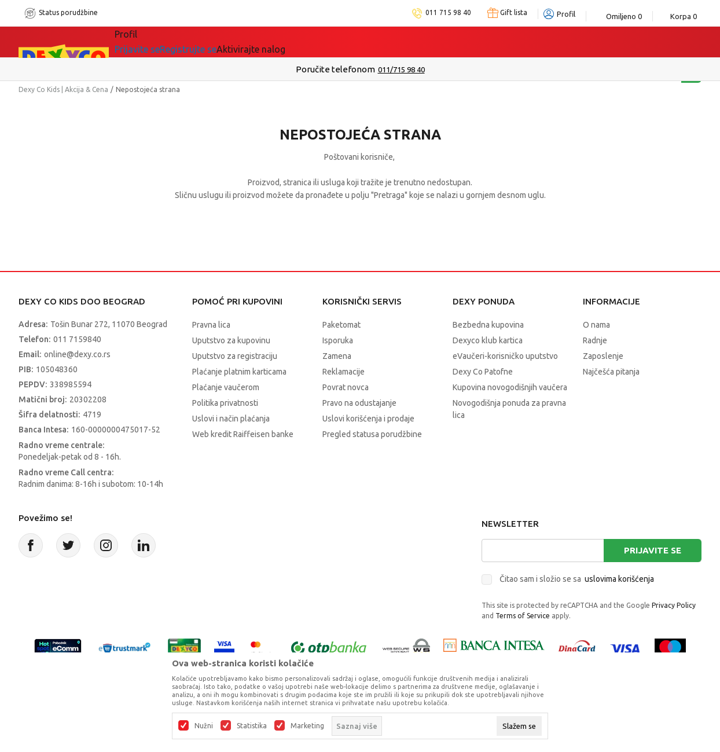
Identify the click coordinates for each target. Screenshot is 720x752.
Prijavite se (652, 550)
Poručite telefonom (335, 69)
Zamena (336, 356)
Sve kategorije (154, 42)
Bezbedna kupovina (488, 324)
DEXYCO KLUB (275, 42)
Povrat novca (345, 387)
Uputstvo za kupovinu (231, 340)
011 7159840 (77, 339)
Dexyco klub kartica (488, 340)
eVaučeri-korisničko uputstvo (505, 356)
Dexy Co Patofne (483, 371)
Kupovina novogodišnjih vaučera (510, 387)
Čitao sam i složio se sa (576, 579)
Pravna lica (211, 324)
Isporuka (337, 340)
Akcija (214, 42)
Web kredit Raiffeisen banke (242, 434)
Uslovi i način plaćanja (231, 418)
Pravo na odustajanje (359, 403)
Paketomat (341, 324)
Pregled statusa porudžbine (372, 434)
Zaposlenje (603, 356)
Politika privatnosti (225, 403)
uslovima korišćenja (619, 579)
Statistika (252, 725)
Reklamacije (343, 371)
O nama (596, 324)
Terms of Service (522, 615)
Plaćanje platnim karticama (239, 371)
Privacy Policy (674, 605)
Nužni (203, 725)
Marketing (307, 725)
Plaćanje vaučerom (225, 387)
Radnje (595, 340)
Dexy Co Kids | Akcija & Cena (63, 89)
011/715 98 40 (401, 69)
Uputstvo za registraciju (234, 356)
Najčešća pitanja (611, 371)
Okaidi (342, 42)
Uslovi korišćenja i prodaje (368, 418)
